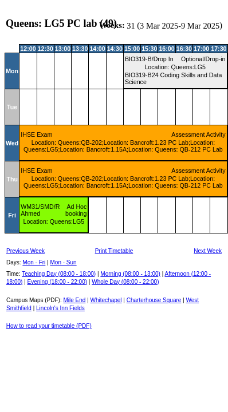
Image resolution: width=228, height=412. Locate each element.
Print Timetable (114, 251)
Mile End (74, 300)
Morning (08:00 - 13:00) (130, 274)
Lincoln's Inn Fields (60, 308)
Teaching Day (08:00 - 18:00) (59, 274)
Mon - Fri (33, 262)
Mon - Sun (63, 262)
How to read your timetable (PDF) (49, 326)
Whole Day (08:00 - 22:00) (125, 282)
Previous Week (25, 251)
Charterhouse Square (154, 300)
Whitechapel (106, 300)
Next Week (208, 251)
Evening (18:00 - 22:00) (57, 282)
